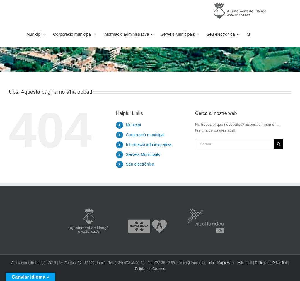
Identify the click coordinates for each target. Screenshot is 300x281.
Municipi (133, 124)
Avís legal (244, 263)
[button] (248, 34)
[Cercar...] (234, 144)
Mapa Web (225, 263)
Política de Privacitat (271, 263)
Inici (211, 263)
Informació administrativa (149, 144)
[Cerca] (278, 144)
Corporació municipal (145, 134)
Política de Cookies (150, 269)
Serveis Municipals (143, 154)
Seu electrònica (140, 164)
